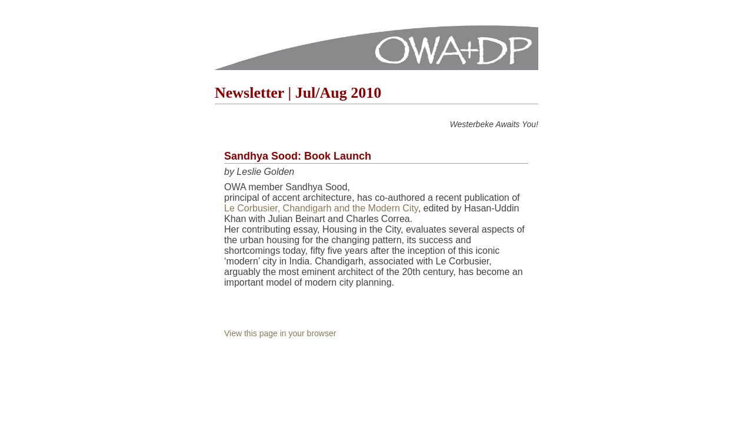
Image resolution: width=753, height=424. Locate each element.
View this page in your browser (280, 333)
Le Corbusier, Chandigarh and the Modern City (321, 208)
